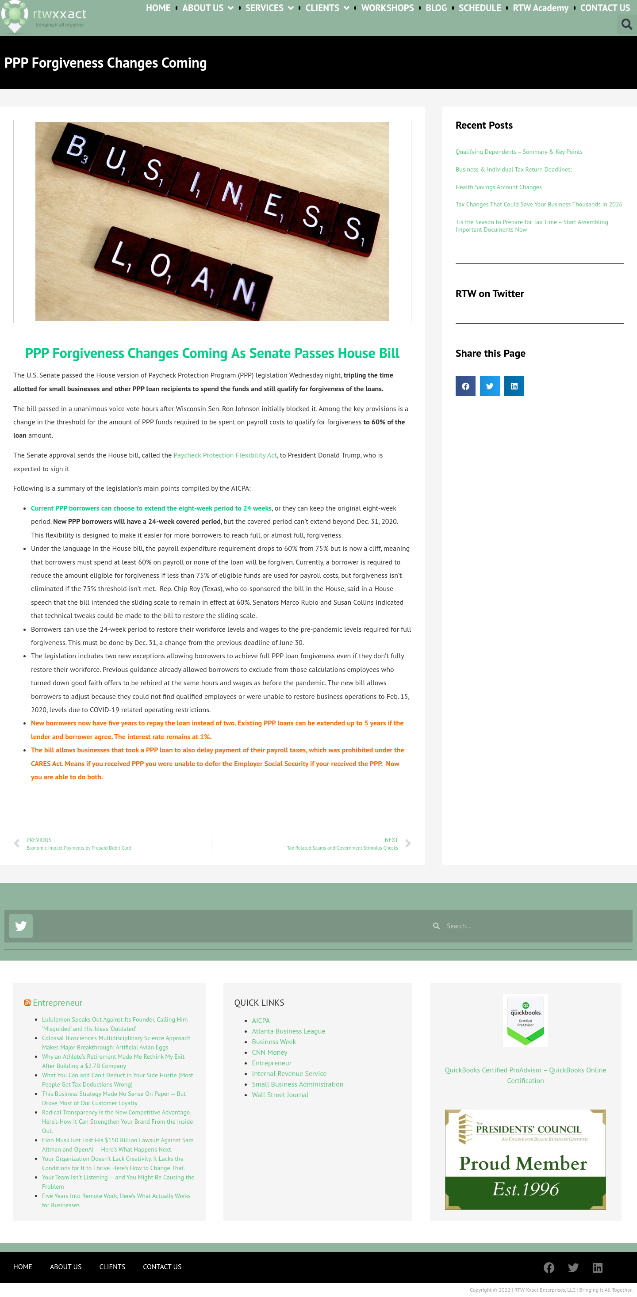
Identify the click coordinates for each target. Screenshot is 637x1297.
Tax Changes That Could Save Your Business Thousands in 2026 (539, 204)
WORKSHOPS (387, 8)
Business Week (274, 1041)
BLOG (436, 8)
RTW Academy (541, 8)
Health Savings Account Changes (499, 187)
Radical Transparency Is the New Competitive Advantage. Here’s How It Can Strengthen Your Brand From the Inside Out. (117, 1121)
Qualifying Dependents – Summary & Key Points (519, 152)
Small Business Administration (298, 1084)
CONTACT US (605, 8)
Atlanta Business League (289, 1030)
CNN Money (270, 1052)
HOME (158, 8)
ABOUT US (208, 8)
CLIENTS (327, 8)
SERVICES (270, 8)
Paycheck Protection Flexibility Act (225, 454)
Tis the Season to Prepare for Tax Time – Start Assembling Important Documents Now (532, 225)
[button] (627, 24)
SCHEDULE (480, 8)
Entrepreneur (57, 1002)
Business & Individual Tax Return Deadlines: (514, 169)
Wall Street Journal (280, 1094)
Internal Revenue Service (289, 1073)
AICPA (261, 1020)
